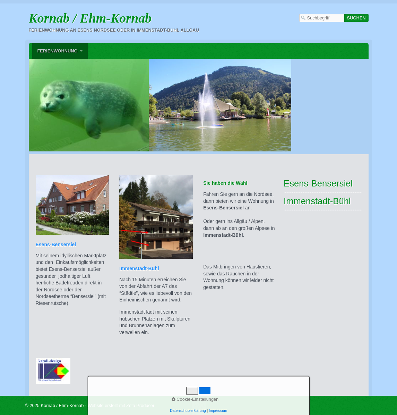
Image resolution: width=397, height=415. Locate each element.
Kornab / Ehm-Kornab (90, 18)
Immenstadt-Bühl (317, 201)
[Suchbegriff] (321, 18)
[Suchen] (356, 18)
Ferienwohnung (57, 50)
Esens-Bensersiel (318, 183)
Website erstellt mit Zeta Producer (121, 405)
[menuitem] (60, 51)
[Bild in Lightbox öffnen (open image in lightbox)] (160, 105)
